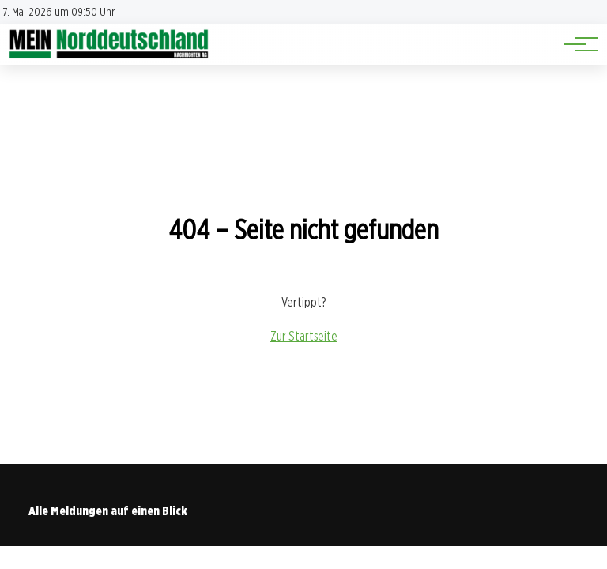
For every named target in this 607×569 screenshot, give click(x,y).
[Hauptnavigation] (575, 44)
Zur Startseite (303, 336)
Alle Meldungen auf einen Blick (107, 510)
